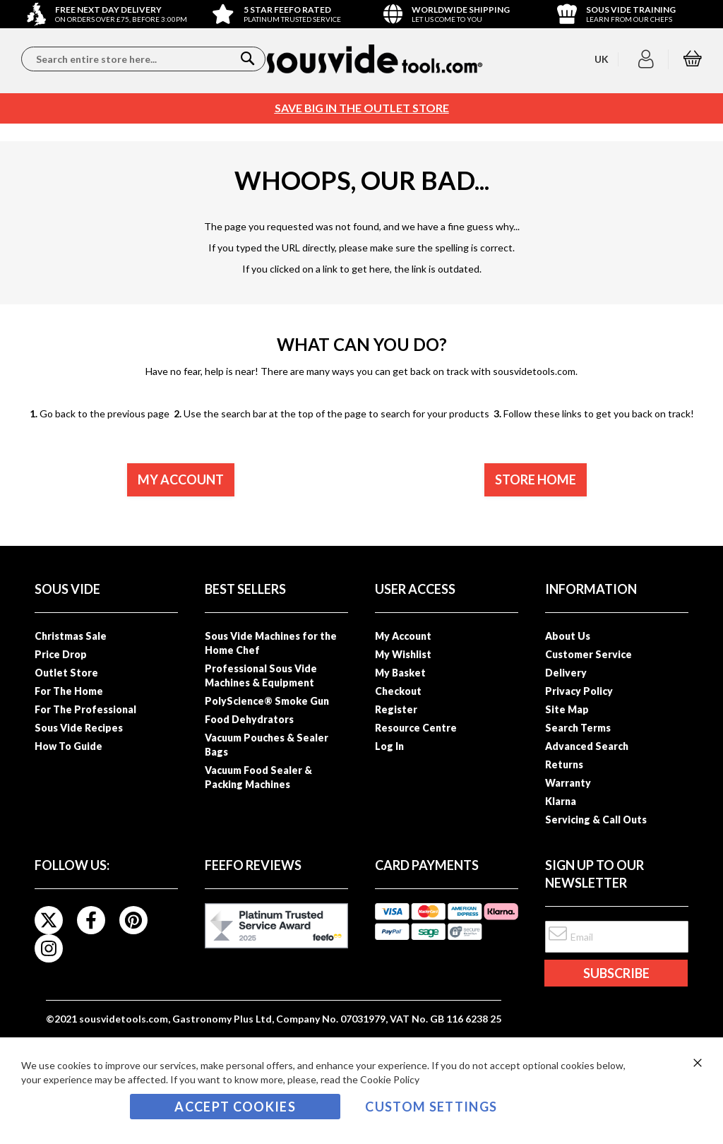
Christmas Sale (71, 636)
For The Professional (85, 709)
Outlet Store (66, 673)
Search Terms (578, 728)
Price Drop (61, 654)
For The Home (69, 691)
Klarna (560, 801)
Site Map (567, 709)
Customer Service (588, 654)
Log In (389, 746)
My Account (403, 636)
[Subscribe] (615, 973)
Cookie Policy (389, 1079)
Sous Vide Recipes (79, 728)
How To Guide (68, 746)
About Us (567, 636)
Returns (564, 764)
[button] (648, 59)
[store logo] (374, 59)
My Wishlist (403, 654)
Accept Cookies (235, 1106)
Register (396, 709)
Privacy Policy (579, 691)
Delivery (566, 673)
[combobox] (143, 59)
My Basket (400, 673)
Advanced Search (586, 746)
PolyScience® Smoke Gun (267, 701)
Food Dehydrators (249, 719)
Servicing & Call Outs (596, 820)
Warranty (568, 783)
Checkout (398, 691)
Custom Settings (431, 1106)
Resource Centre (416, 728)
